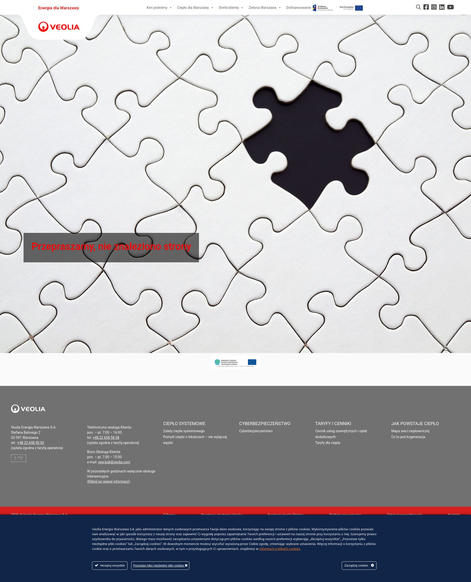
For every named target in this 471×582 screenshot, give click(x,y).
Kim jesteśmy (159, 7)
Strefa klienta (231, 7)
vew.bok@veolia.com (114, 462)
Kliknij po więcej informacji (108, 481)
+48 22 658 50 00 (30, 443)
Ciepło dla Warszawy (195, 7)
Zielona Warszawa (265, 7)
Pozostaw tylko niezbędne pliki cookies (160, 565)
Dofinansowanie (325, 7)
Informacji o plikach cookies (280, 549)
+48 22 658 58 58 (106, 438)
